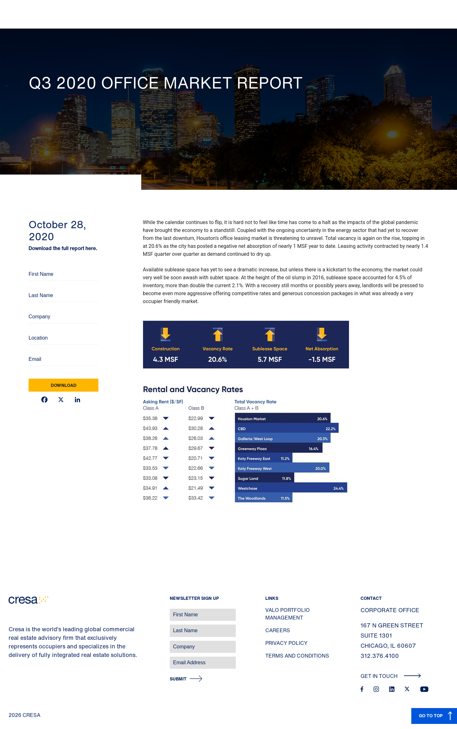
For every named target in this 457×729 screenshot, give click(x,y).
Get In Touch (391, 676)
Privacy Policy (286, 643)
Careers (277, 630)
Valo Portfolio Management (287, 613)
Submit (178, 679)
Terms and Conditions (297, 655)
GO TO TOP (431, 715)
